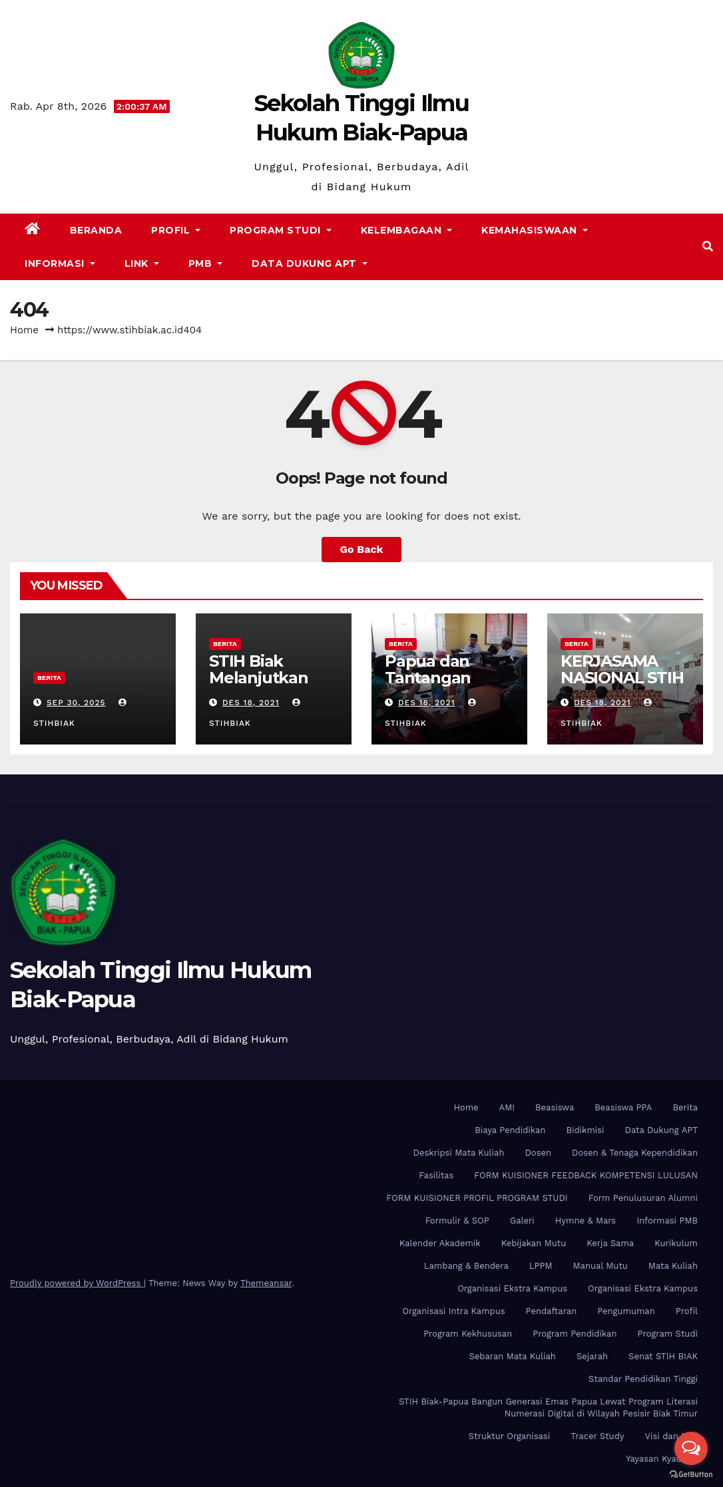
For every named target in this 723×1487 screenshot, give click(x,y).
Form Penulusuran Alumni (643, 1198)
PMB (205, 263)
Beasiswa (554, 1107)
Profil (175, 230)
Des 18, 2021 (251, 702)
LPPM (541, 1266)
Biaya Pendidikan (510, 1130)
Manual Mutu (600, 1266)
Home (24, 330)
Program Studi (281, 230)
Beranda (96, 230)
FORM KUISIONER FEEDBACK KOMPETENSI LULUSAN (586, 1175)
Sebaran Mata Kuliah (512, 1356)
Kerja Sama (610, 1243)
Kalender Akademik (440, 1243)
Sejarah (592, 1356)
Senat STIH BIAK (663, 1356)
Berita (49, 677)
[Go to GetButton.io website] (691, 1474)
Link (141, 263)
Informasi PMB (667, 1221)
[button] (707, 246)
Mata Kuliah (673, 1266)
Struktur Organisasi (509, 1436)
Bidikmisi (585, 1130)
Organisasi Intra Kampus (453, 1311)
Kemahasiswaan (534, 230)
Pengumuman (626, 1311)
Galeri (522, 1221)
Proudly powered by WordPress (77, 1283)
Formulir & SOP (457, 1221)
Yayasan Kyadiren (662, 1459)
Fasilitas (436, 1175)
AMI (507, 1107)
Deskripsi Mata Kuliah (459, 1153)
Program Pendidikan (574, 1334)
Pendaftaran (551, 1311)
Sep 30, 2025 (76, 702)
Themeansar (266, 1283)
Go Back (361, 549)
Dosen (538, 1153)
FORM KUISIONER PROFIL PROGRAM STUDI (477, 1198)
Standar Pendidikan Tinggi (643, 1379)
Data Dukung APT (309, 263)
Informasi (60, 263)
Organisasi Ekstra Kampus (512, 1288)
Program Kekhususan (467, 1334)
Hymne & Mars (585, 1221)
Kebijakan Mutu (533, 1243)
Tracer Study (597, 1436)
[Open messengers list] (691, 1448)
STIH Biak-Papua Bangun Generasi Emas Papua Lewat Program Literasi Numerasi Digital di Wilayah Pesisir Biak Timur (548, 1407)
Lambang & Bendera (466, 1266)
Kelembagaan (407, 230)
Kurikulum (676, 1243)
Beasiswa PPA (623, 1107)
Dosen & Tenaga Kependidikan (635, 1153)
